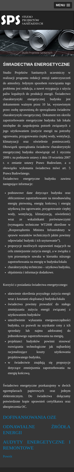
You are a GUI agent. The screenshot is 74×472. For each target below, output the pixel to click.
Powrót (7, 456)
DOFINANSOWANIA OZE (29, 417)
